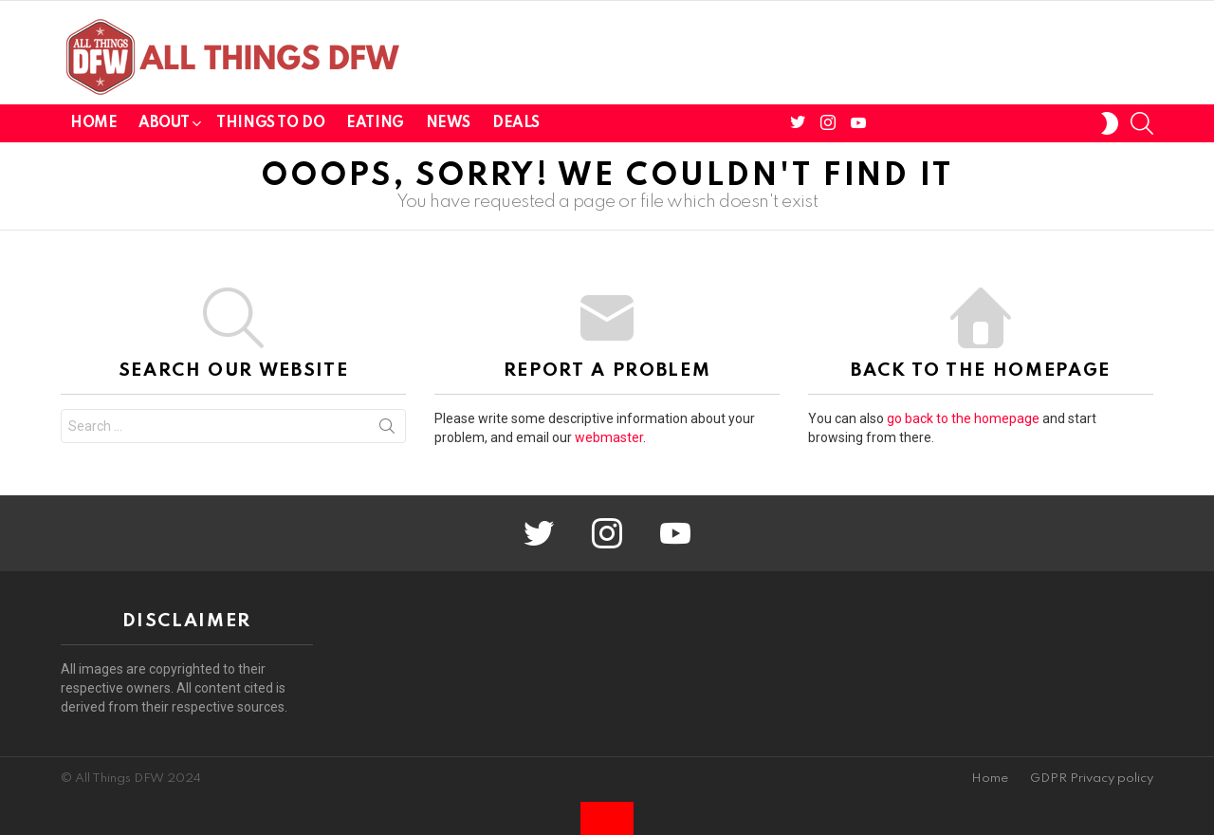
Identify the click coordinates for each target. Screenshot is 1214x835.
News (448, 123)
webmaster (609, 437)
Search (387, 430)
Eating (374, 123)
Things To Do (270, 123)
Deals (516, 123)
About (163, 127)
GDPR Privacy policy (1091, 778)
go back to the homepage (963, 418)
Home (93, 123)
